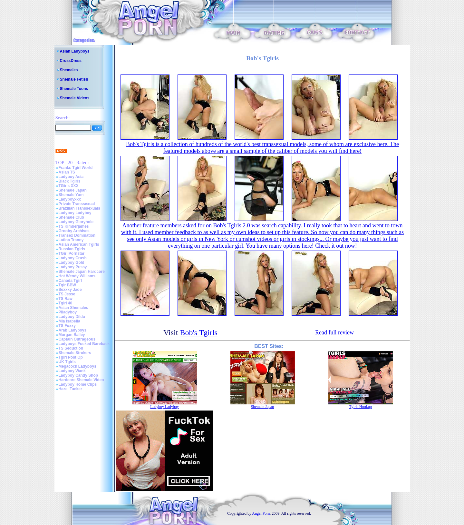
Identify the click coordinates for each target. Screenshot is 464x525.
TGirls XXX (69, 185)
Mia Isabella (69, 321)
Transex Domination (77, 235)
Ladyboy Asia (71, 176)
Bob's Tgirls (199, 332)
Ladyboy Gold (71, 262)
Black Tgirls (70, 181)
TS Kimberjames (74, 226)
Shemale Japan (73, 190)
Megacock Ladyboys (77, 366)
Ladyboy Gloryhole (76, 222)
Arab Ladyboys (73, 330)
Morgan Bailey (72, 334)
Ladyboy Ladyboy (75, 213)
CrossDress (71, 60)
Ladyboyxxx (70, 199)
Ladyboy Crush (73, 258)
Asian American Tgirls (79, 244)
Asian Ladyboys (75, 51)
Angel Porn (261, 513)
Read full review (334, 332)
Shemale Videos (75, 98)
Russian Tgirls (72, 249)
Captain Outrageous (77, 339)
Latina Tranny (71, 240)
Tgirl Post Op (71, 357)
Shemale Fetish (74, 79)
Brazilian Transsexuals (79, 208)
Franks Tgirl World (76, 167)
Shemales (69, 70)
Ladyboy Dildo (72, 316)
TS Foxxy (67, 325)
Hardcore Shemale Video (81, 380)
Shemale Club (71, 217)
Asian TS (67, 172)
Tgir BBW (67, 285)
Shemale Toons (74, 88)
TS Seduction (71, 348)
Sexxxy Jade (70, 289)
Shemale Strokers (75, 353)
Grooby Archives (74, 231)
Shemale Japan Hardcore (82, 271)
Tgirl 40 (65, 303)
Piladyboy (68, 312)
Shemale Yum (71, 195)
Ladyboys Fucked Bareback (84, 344)
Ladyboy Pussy (73, 267)
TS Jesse (67, 294)
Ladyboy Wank (72, 371)
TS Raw (65, 298)
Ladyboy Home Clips (78, 384)
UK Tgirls (67, 362)
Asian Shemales (73, 307)
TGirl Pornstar (72, 253)
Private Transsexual (77, 204)
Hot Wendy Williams (77, 276)
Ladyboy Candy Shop (78, 375)
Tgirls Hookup (360, 406)
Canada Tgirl (70, 280)
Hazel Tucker (70, 389)
